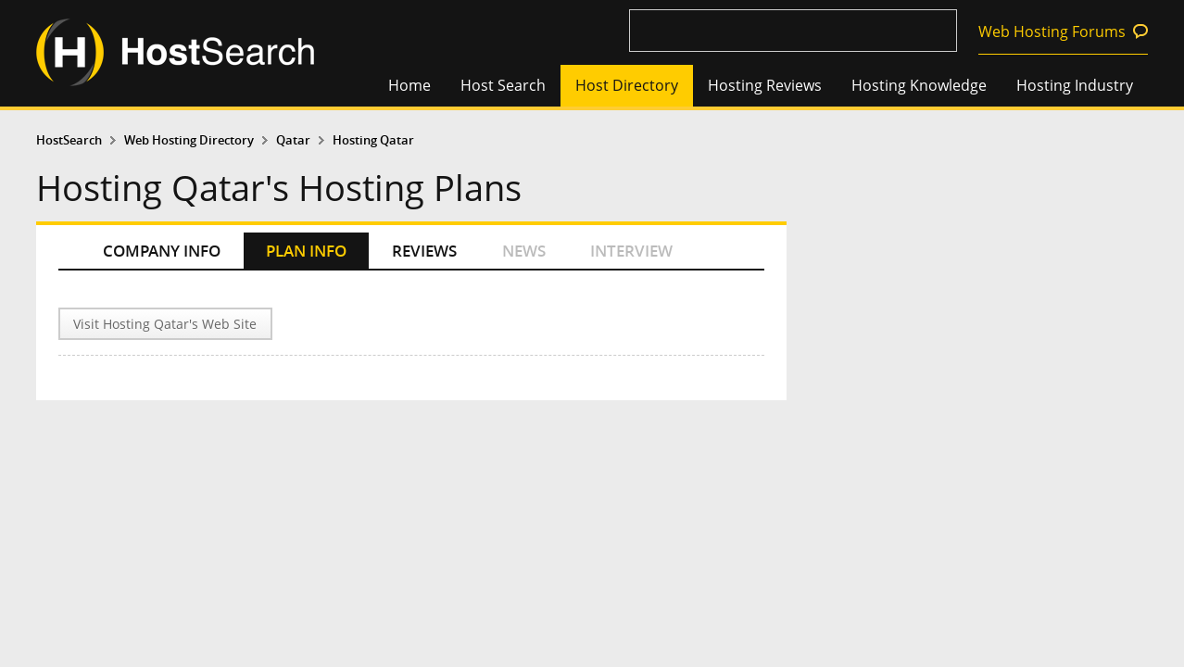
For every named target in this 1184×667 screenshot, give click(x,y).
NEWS (524, 250)
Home (409, 85)
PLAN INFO (306, 250)
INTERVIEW (631, 250)
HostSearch (69, 140)
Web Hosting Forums (1052, 31)
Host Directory (626, 85)
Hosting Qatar (373, 140)
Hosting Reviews (765, 85)
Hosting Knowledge (919, 85)
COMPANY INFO (161, 250)
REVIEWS (424, 250)
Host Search (503, 85)
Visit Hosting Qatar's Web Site (165, 324)
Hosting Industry (1074, 85)
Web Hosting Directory (189, 140)
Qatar (293, 140)
